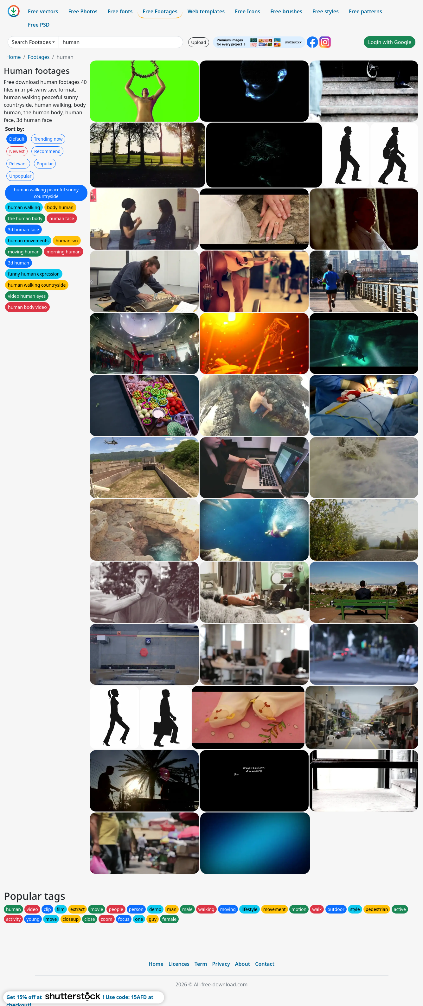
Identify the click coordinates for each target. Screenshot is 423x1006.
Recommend (47, 151)
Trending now (48, 139)
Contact (264, 963)
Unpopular (20, 176)
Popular (45, 164)
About (242, 963)
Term (201, 963)
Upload (198, 42)
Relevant (18, 164)
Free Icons (247, 11)
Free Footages (160, 11)
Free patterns (365, 11)
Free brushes (286, 11)
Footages (38, 57)
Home (13, 57)
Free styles (325, 11)
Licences (179, 963)
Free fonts (120, 11)
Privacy (221, 963)
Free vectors (43, 11)
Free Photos (82, 11)
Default (16, 139)
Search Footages (31, 42)
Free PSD (38, 24)
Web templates (206, 11)
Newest (17, 151)
